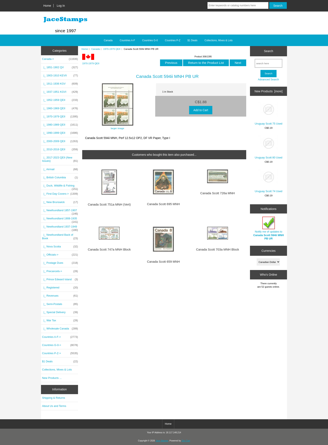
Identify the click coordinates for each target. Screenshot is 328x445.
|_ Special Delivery (60, 312)
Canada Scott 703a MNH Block (217, 249)
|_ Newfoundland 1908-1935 (60, 219)
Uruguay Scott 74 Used (268, 181)
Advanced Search (268, 79)
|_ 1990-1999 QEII (60, 133)
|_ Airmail (60, 169)
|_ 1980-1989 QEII (60, 124)
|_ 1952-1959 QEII (60, 100)
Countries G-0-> (60, 345)
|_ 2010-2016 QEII (60, 149)
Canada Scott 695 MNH (163, 204)
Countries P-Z (172, 40)
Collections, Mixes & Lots (219, 40)
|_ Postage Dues (60, 263)
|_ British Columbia (60, 177)
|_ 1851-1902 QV (60, 67)
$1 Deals (192, 40)
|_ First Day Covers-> (60, 193)
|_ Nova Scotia (60, 246)
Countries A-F (127, 40)
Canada (95, 49)
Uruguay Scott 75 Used (268, 113)
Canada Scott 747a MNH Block (109, 249)
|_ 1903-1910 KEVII (60, 75)
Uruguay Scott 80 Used (268, 147)
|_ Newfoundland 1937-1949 (60, 227)
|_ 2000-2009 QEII (60, 141)
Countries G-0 (150, 40)
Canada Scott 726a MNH (217, 193)
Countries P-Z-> (60, 353)
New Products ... (52, 377)
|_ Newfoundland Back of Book (60, 236)
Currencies (268, 250)
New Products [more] (269, 91)
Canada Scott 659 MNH (163, 261)
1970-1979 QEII (111, 49)
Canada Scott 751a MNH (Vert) (109, 204)
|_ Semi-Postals (60, 304)
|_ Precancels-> (60, 271)
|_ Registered (60, 287)
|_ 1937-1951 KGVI (60, 92)
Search (268, 51)
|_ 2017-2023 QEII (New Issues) (60, 159)
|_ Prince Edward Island (60, 279)
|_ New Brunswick (60, 202)
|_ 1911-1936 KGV (60, 83)
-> (60, 59)
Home (47, 5)
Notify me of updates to (268, 228)
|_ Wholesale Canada (60, 328)
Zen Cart (186, 441)
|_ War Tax (60, 320)
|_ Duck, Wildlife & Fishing (60, 186)
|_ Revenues (60, 295)
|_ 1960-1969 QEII (60, 108)
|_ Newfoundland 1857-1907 (60, 211)
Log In (61, 5)
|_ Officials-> (60, 254)
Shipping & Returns (53, 397)
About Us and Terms (54, 406)
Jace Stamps (162, 441)
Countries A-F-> (60, 337)
